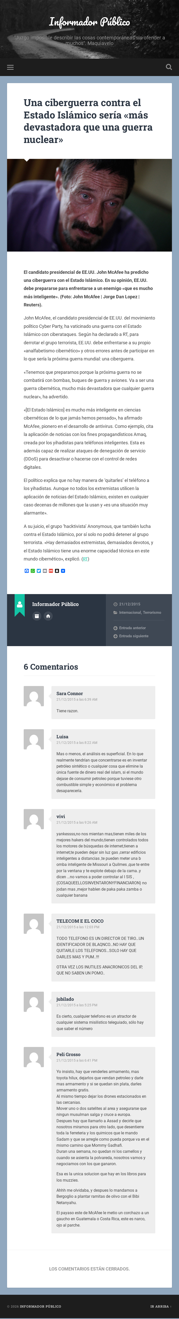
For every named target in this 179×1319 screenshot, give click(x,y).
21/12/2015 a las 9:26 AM (78, 823)
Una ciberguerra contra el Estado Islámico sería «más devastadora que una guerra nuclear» (89, 121)
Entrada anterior (132, 628)
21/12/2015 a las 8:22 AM (78, 743)
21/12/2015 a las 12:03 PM (78, 927)
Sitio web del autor (48, 616)
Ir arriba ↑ (161, 1307)
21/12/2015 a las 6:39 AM (78, 700)
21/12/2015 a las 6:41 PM (77, 1061)
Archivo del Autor (36, 616)
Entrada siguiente (133, 636)
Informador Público (89, 22)
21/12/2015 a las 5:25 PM (77, 1005)
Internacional (130, 613)
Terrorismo (152, 613)
